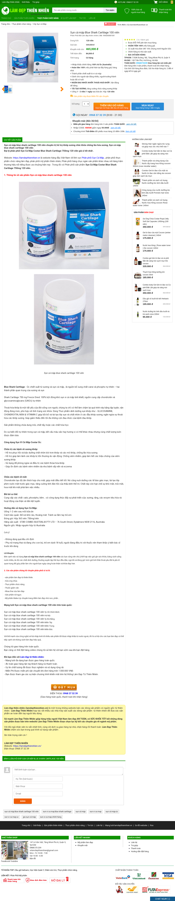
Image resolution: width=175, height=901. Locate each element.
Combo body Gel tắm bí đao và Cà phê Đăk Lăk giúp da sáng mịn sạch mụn (152, 153)
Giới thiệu (26, 2)
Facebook (5, 861)
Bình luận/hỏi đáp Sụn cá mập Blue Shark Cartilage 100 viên (34, 759)
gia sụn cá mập (29, 817)
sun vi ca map (95, 812)
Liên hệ (92, 18)
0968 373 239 (35, 848)
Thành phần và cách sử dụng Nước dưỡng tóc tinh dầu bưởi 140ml (150, 183)
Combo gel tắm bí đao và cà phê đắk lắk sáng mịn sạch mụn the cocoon (156, 261)
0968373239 (142, 63)
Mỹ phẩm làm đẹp (85, 842)
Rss (151, 825)
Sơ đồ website (141, 825)
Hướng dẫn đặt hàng (140, 851)
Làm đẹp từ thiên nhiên (32, 657)
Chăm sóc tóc (51, 870)
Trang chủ (6, 18)
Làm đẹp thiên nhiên (11, 2)
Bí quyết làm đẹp (68, 18)
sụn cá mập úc (112, 812)
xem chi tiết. (116, 128)
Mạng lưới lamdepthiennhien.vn (118, 825)
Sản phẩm (144, 212)
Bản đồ (33, 858)
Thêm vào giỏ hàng (112, 106)
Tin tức (82, 18)
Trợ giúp (35, 2)
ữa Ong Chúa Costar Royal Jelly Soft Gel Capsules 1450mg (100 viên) (156, 221)
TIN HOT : (110, 23)
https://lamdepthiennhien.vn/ (27, 746)
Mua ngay (147, 106)
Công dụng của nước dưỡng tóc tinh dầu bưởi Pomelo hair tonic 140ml (156, 193)
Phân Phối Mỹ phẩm (18, 875)
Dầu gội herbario (22, 870)
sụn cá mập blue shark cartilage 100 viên (22, 812)
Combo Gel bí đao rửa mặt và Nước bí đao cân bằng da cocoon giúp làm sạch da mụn (152, 173)
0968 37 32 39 (132, 2)
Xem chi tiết (131, 131)
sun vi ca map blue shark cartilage (57, 812)
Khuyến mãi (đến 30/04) (85, 121)
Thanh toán (136, 848)
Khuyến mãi (83, 845)
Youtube (14, 861)
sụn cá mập (80, 812)
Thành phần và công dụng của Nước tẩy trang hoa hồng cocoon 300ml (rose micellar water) (151, 163)
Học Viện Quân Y (37, 870)
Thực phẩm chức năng (48, 18)
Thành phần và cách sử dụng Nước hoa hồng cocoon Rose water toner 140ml (150, 203)
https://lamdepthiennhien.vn (26, 157)
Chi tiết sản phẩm (12, 140)
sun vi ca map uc (12, 817)
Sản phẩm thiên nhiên (24, 18)
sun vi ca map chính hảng (50, 817)
